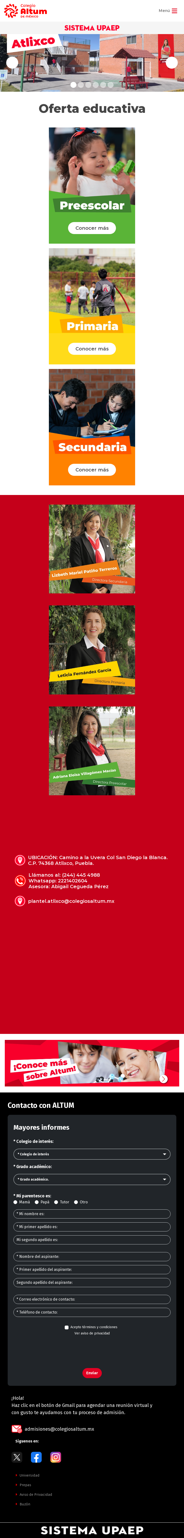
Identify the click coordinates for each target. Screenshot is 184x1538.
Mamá (24, 1202)
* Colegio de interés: (33, 1141)
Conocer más (92, 228)
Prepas (23, 1485)
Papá (44, 1202)
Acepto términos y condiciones (93, 1327)
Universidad (27, 1475)
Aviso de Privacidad (33, 1494)
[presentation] (92, 1349)
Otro (84, 1202)
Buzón (22, 1504)
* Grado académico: (32, 1166)
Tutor (64, 1202)
